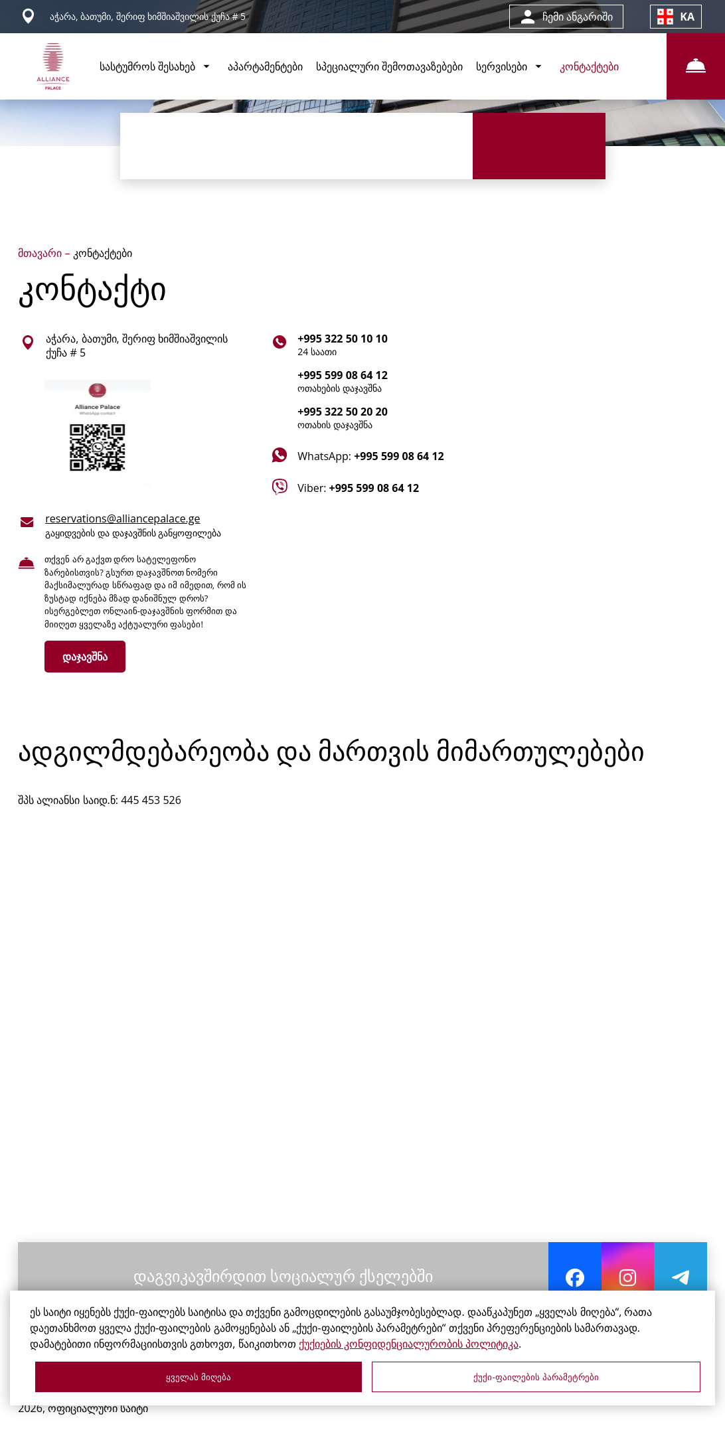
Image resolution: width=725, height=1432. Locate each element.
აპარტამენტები (265, 66)
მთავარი (41, 253)
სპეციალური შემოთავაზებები (389, 66)
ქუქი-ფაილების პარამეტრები (535, 1377)
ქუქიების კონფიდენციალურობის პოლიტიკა (409, 1343)
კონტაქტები (589, 66)
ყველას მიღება (198, 1377)
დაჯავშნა (85, 656)
